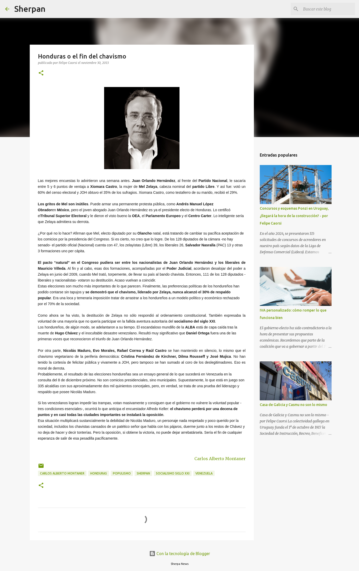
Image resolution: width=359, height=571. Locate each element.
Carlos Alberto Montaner (220, 458)
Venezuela (204, 473)
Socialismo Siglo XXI (173, 473)
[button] (41, 73)
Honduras (98, 473)
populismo (122, 473)
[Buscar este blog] (328, 9)
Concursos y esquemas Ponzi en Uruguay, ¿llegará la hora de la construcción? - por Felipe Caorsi (294, 215)
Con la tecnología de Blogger (179, 553)
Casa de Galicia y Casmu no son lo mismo (293, 405)
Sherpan (29, 8)
